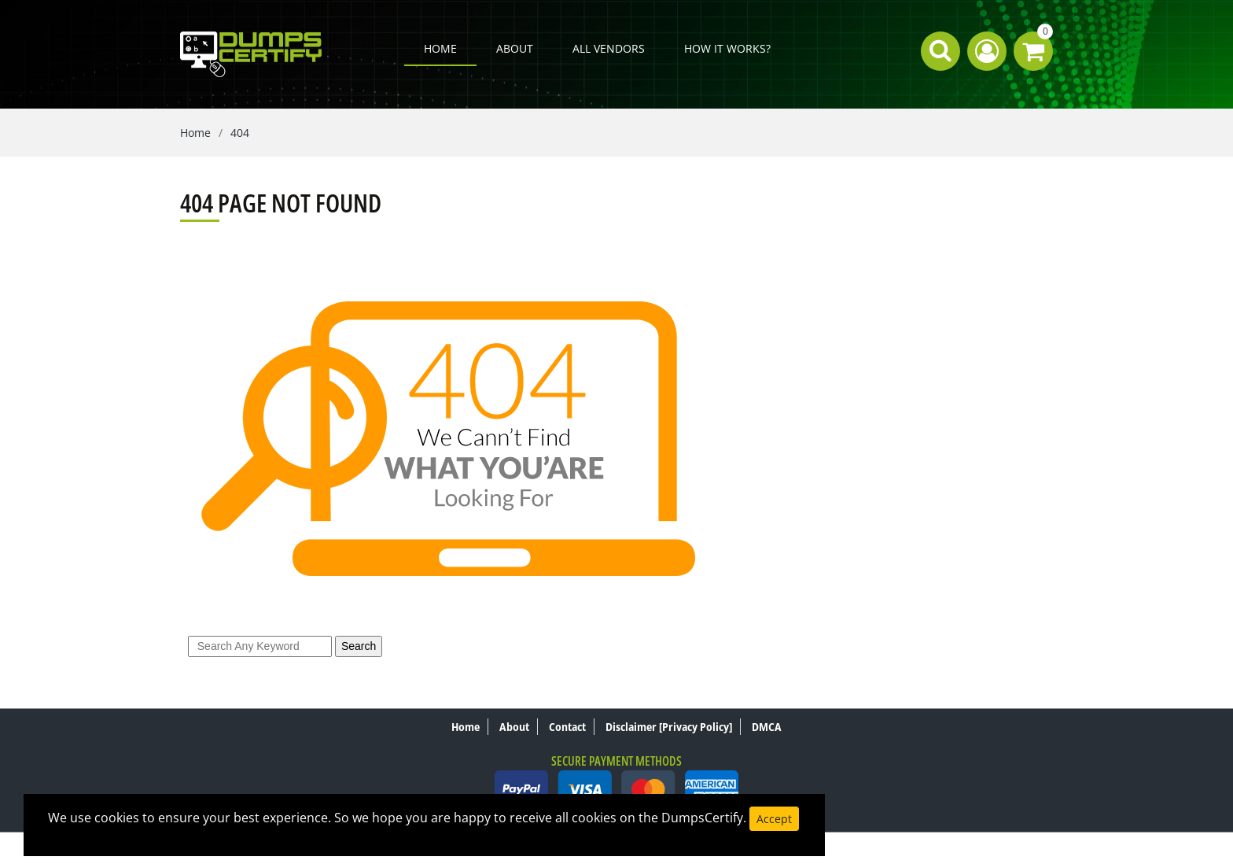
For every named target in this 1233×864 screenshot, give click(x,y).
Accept (774, 818)
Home (440, 48)
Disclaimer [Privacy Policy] (668, 726)
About (514, 48)
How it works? (727, 48)
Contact (567, 726)
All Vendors (608, 48)
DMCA (767, 726)
